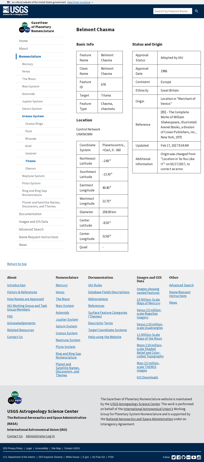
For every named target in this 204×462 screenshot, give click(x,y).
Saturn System (32, 109)
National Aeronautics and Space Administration (139, 419)
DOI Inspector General (50, 457)
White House (72, 457)
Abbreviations (98, 299)
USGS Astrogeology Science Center (42, 411)
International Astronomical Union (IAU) (37, 429)
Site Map (56, 448)
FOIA (111, 457)
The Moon (29, 79)
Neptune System (33, 176)
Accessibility (41, 448)
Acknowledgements (21, 323)
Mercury (27, 64)
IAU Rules (95, 285)
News (23, 245)
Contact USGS (72, 448)
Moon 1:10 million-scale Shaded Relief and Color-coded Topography (150, 350)
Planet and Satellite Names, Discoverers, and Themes (41, 204)
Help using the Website (104, 337)
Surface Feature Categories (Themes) (107, 314)
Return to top (17, 264)
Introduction (16, 285)
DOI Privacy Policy (13, 448)
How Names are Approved (25, 299)
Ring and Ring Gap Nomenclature (34, 193)
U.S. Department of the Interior (19, 457)
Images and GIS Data (33, 221)
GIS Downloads (147, 377)
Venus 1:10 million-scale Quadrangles (150, 326)
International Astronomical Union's (148, 409)
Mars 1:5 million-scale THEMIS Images (148, 367)
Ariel (28, 146)
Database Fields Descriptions (108, 292)
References (96, 306)
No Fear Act (98, 457)
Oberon (30, 168)
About (23, 48)
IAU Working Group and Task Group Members (27, 308)
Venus (26, 71)
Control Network (88, 129)
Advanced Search (31, 229)
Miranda (30, 139)
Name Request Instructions (38, 237)
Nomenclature (30, 56)
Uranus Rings (34, 124)
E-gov (86, 457)
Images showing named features (148, 291)
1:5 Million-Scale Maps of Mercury (148, 301)
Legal (29, 448)
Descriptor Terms (100, 323)
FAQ (10, 316)
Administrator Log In (40, 436)
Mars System (30, 86)
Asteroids (28, 94)
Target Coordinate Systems (107, 330)
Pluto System (31, 183)
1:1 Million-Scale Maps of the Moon (149, 337)
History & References (22, 292)
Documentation (30, 214)
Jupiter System (32, 101)
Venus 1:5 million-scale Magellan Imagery (149, 314)
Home (23, 41)
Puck (28, 131)
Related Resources (20, 330)
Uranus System (33, 116)
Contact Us (15, 337)
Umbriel (30, 153)
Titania (30, 161)
